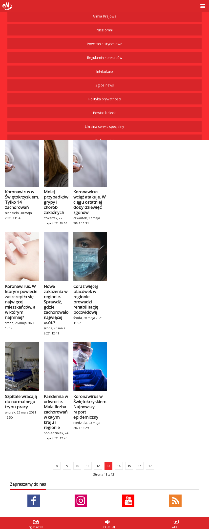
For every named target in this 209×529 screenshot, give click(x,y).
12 (98, 465)
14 (119, 465)
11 (87, 465)
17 (150, 465)
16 (139, 465)
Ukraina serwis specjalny (104, 23)
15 (129, 465)
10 (77, 465)
